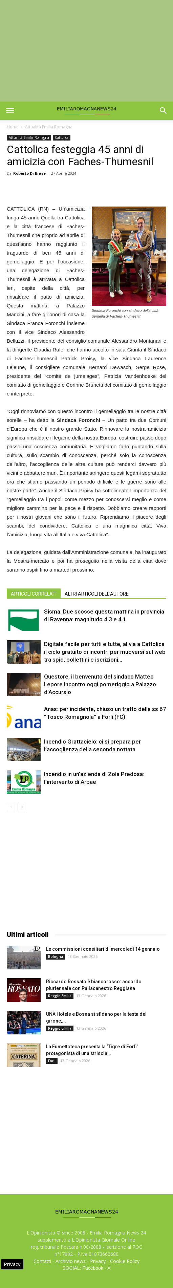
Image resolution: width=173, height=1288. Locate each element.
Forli (52, 1060)
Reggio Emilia (59, 995)
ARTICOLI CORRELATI (34, 594)
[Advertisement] (86, 50)
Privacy (98, 1261)
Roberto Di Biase (29, 173)
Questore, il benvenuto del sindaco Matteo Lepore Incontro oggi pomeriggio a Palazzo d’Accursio (100, 684)
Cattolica (61, 137)
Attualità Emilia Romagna (48, 127)
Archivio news (71, 1261)
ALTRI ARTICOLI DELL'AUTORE (97, 594)
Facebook (92, 1268)
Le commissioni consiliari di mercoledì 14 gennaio (103, 949)
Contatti (42, 1261)
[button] (163, 111)
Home (13, 127)
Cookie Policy (124, 1261)
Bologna (55, 956)
